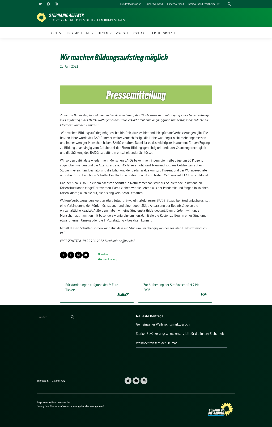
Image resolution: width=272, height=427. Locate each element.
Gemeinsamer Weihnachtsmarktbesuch (163, 324)
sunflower (63, 406)
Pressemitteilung (108, 259)
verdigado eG (97, 406)
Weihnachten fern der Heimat (156, 343)
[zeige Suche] (229, 4)
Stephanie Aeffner (66, 15)
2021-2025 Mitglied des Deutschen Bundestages (87, 20)
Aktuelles (103, 254)
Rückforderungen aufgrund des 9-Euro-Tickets (97, 290)
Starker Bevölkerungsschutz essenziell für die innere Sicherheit (180, 333)
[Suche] (224, 4)
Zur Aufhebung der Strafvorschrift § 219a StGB (175, 290)
